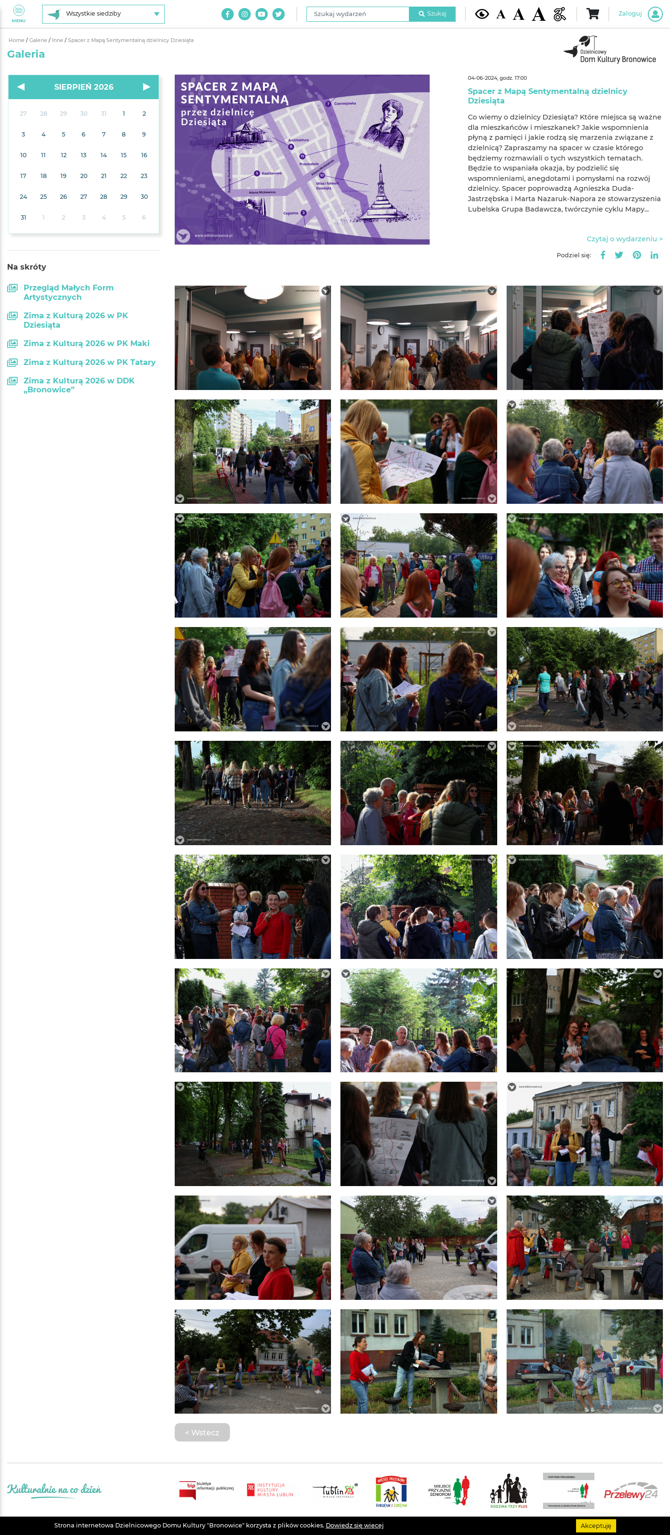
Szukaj (432, 13)
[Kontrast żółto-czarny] (482, 13)
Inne (58, 40)
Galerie (39, 40)
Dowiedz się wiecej (355, 1525)
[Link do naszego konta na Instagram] (244, 14)
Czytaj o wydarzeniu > (625, 239)
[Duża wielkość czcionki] (539, 14)
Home (17, 40)
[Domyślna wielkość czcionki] (501, 13)
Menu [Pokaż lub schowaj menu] (18, 14)
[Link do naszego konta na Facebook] (227, 14)
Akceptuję (596, 1525)
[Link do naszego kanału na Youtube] (261, 14)
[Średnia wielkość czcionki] (519, 13)
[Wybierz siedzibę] (103, 14)
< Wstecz (202, 1432)
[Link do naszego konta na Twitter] (278, 14)
